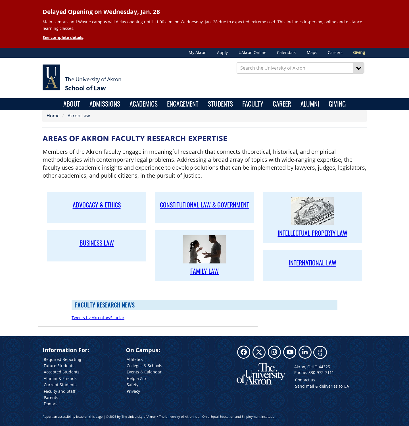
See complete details (63, 37)
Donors (50, 403)
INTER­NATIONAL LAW (312, 262)
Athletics (135, 359)
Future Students (59, 365)
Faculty (252, 104)
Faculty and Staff (60, 391)
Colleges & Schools (144, 365)
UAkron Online (252, 52)
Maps (312, 52)
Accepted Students (62, 372)
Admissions (104, 104)
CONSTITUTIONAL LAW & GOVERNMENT (204, 204)
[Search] (358, 68)
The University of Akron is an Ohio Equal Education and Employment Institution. (218, 416)
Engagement (183, 104)
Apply (222, 52)
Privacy (133, 391)
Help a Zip (136, 378)
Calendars (286, 52)
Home (53, 116)
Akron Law (79, 116)
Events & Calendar (144, 372)
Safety (132, 384)
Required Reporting (62, 359)
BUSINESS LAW (97, 242)
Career (282, 104)
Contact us (305, 380)
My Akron (197, 52)
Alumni (310, 104)
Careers (335, 52)
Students (220, 104)
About (71, 104)
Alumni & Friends (60, 378)
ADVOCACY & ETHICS (97, 204)
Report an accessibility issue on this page (73, 416)
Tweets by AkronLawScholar (98, 317)
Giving (359, 52)
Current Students (60, 384)
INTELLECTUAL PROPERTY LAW (312, 232)
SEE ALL (320, 352)
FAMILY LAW (204, 270)
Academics (144, 104)
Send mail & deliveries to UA (322, 386)
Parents (51, 397)
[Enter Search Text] (295, 68)
